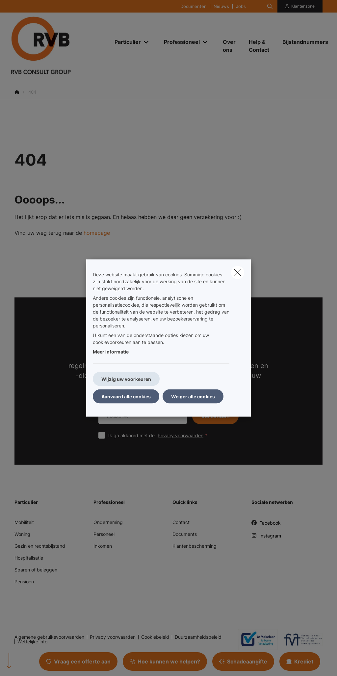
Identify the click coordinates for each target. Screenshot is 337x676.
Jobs (241, 6)
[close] (237, 272)
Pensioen (24, 581)
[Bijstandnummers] (302, 42)
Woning (22, 534)
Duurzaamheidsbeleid (198, 637)
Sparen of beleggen (35, 569)
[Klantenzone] (300, 6)
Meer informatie (111, 351)
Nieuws (221, 6)
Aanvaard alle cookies (126, 396)
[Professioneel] (179, 42)
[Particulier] (125, 42)
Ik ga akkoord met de (159, 435)
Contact (181, 522)
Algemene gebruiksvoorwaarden (49, 637)
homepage (97, 233)
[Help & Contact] (259, 46)
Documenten (193, 6)
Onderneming (108, 522)
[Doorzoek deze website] (269, 6)
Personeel (104, 534)
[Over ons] (229, 46)
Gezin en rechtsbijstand (39, 546)
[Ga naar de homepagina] (58, 45)
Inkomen (102, 546)
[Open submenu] (147, 42)
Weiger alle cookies (193, 396)
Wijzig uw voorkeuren (126, 379)
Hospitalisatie (28, 558)
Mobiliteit (24, 522)
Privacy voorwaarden (180, 435)
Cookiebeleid (155, 637)
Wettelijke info (32, 641)
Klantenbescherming (194, 546)
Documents (184, 534)
